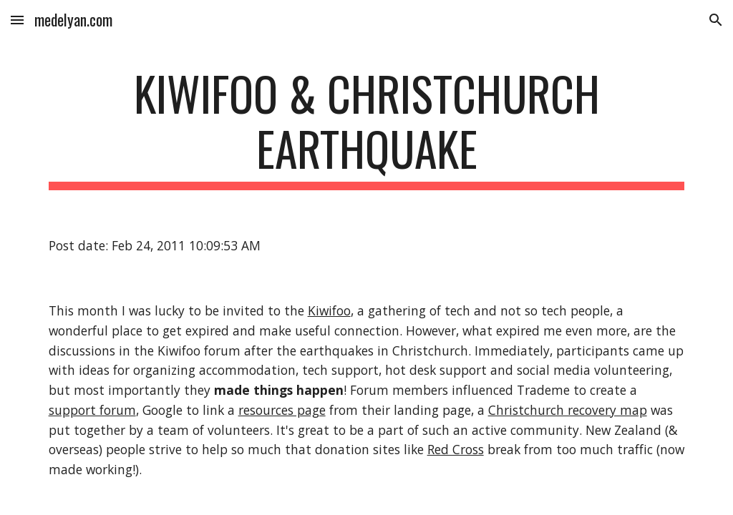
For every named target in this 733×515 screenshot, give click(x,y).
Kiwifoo (329, 310)
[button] (17, 19)
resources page (282, 409)
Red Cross (455, 449)
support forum (92, 409)
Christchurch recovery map (567, 409)
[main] (367, 128)
